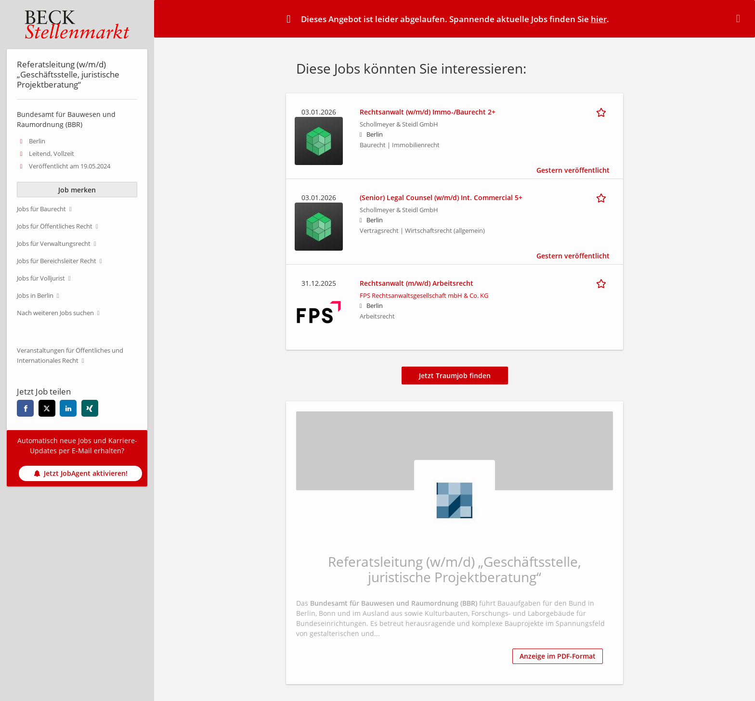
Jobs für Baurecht (41, 209)
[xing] (89, 408)
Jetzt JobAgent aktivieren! (81, 473)
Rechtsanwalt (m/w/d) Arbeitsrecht (416, 283)
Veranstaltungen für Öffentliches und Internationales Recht (70, 355)
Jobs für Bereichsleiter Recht (56, 261)
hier (599, 19)
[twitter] (47, 408)
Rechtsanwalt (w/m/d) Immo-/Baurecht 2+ (427, 111)
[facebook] (25, 408)
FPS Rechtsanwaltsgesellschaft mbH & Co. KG (424, 296)
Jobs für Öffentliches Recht (54, 226)
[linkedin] (68, 408)
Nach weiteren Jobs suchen (55, 313)
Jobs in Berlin (35, 296)
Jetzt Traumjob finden (455, 375)
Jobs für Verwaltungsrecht (54, 244)
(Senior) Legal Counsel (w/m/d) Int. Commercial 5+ (441, 197)
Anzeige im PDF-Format (558, 656)
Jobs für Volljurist (41, 278)
